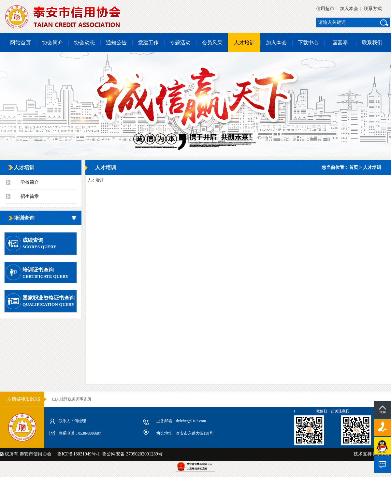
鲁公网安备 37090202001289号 (131, 454)
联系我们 (372, 42)
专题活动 (180, 42)
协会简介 (52, 42)
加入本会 (349, 8)
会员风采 (212, 42)
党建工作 (148, 42)
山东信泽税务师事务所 (71, 399)
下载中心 (308, 42)
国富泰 (340, 42)
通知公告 (116, 42)
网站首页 (20, 42)
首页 (353, 167)
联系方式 (373, 8)
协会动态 (84, 42)
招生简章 (30, 196)
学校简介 (30, 182)
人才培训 (244, 42)
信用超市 (325, 8)
